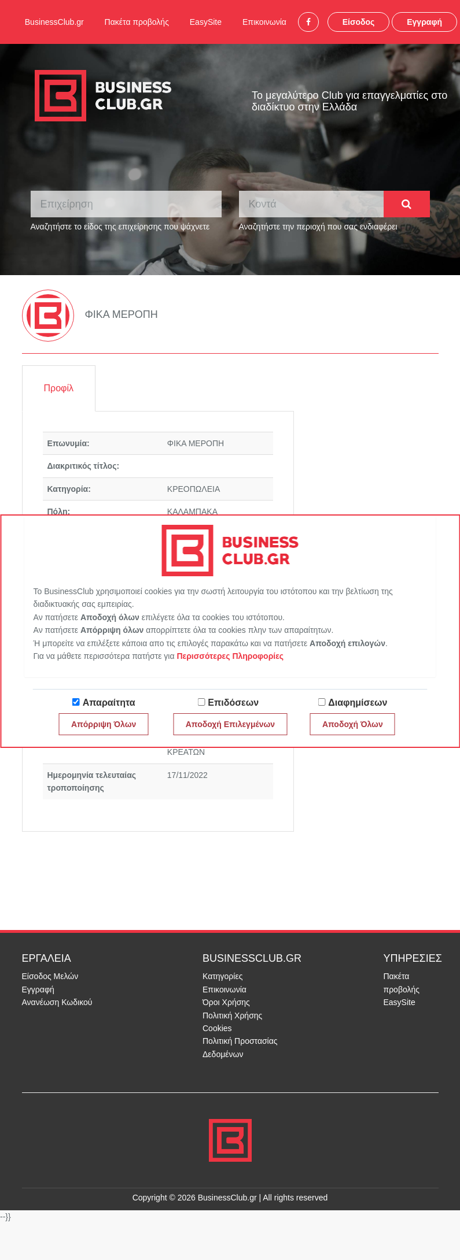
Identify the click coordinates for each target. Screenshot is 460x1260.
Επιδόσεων (233, 702)
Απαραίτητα (109, 702)
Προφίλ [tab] (58, 388)
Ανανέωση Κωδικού (57, 1002)
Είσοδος (359, 22)
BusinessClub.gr (54, 22)
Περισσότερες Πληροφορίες (230, 656)
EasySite (206, 22)
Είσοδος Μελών (50, 976)
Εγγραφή (424, 22)
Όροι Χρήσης (226, 1002)
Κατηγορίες (222, 976)
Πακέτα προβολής (137, 22)
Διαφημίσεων (357, 702)
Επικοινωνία (264, 22)
